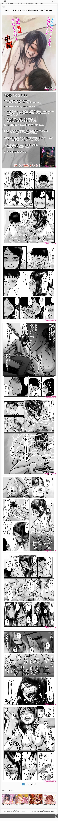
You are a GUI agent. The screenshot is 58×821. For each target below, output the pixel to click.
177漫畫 (4, 1)
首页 (2, 3)
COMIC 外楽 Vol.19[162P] (34, 804)
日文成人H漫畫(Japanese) (9, 3)
